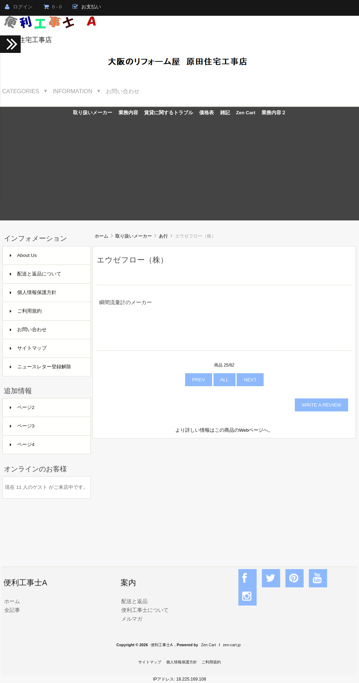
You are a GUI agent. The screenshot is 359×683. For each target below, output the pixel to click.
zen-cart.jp (232, 645)
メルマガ (131, 619)
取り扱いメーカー (133, 236)
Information (73, 91)
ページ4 (22, 444)
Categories (20, 91)
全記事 (12, 610)
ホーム (101, 236)
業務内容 (128, 112)
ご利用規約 (26, 311)
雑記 (225, 112)
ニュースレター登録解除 (40, 366)
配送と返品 (134, 601)
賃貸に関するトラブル (168, 112)
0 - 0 (52, 6)
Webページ (251, 430)
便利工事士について (145, 610)
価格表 (206, 112)
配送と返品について (35, 273)
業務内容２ (274, 112)
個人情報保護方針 (33, 292)
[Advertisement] (179, 171)
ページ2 (22, 407)
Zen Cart (245, 112)
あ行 (163, 236)
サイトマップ (28, 348)
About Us (23, 255)
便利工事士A (161, 645)
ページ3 (22, 426)
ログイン (19, 6)
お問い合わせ (123, 91)
